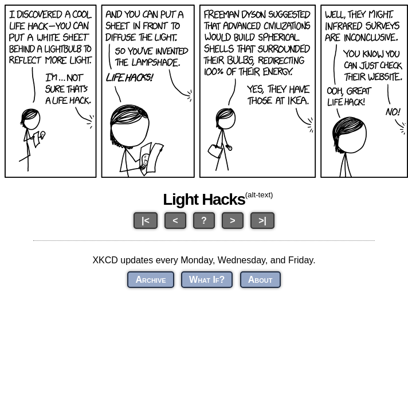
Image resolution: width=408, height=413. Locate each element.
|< (146, 220)
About (260, 280)
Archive (150, 280)
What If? (207, 280)
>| (262, 220)
